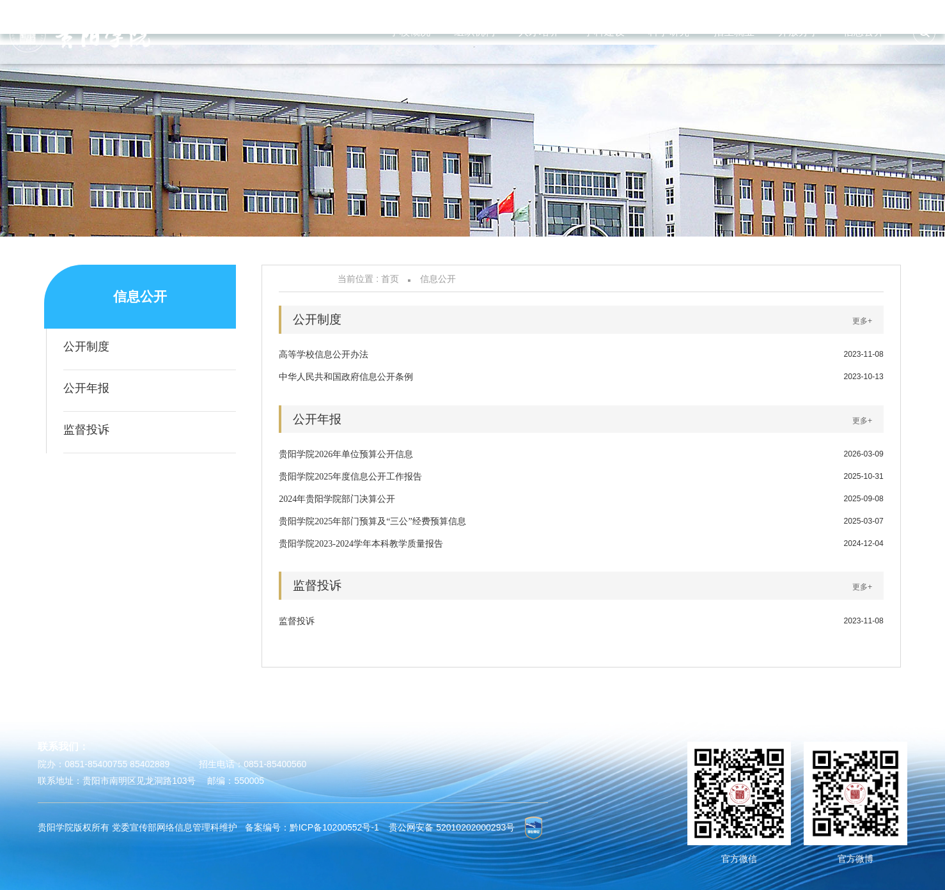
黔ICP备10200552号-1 (334, 827)
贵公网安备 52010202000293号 (452, 827)
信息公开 (438, 279)
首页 (390, 279)
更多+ (862, 320)
